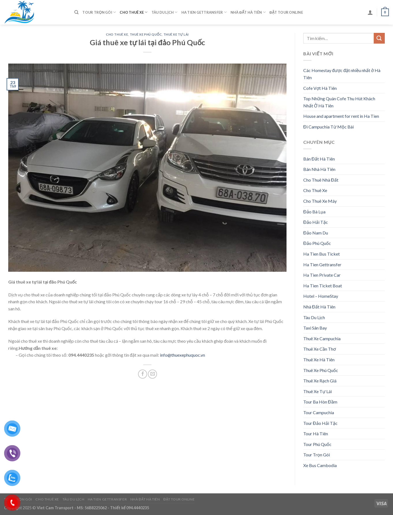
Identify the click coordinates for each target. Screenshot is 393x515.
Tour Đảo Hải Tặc (320, 423)
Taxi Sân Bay (315, 327)
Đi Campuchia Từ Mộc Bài (328, 126)
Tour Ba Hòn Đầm (320, 401)
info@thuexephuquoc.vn (182, 354)
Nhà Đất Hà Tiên (248, 12)
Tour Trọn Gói (99, 12)
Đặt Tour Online (286, 12)
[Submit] (379, 38)
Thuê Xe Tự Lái (176, 34)
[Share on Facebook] (142, 374)
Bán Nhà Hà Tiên (319, 169)
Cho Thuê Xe (133, 12)
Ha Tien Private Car (322, 274)
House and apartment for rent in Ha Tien (341, 116)
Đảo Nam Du (315, 232)
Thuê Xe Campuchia (322, 338)
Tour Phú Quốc (317, 444)
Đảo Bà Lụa (314, 211)
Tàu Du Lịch (164, 12)
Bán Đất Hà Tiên (319, 158)
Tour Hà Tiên (315, 433)
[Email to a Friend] (152, 374)
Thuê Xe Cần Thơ (319, 348)
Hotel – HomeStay (320, 296)
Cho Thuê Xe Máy (320, 201)
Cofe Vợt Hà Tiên (320, 88)
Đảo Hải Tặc (315, 222)
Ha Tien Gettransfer (204, 12)
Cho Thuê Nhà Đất (320, 179)
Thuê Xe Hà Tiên (319, 359)
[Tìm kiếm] (76, 12)
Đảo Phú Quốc (317, 243)
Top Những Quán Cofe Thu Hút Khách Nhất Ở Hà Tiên (339, 102)
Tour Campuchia (318, 412)
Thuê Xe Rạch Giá (319, 380)
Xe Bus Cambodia (320, 465)
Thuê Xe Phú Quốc (146, 34)
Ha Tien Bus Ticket (321, 253)
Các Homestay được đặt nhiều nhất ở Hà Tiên (341, 74)
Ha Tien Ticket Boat (322, 285)
